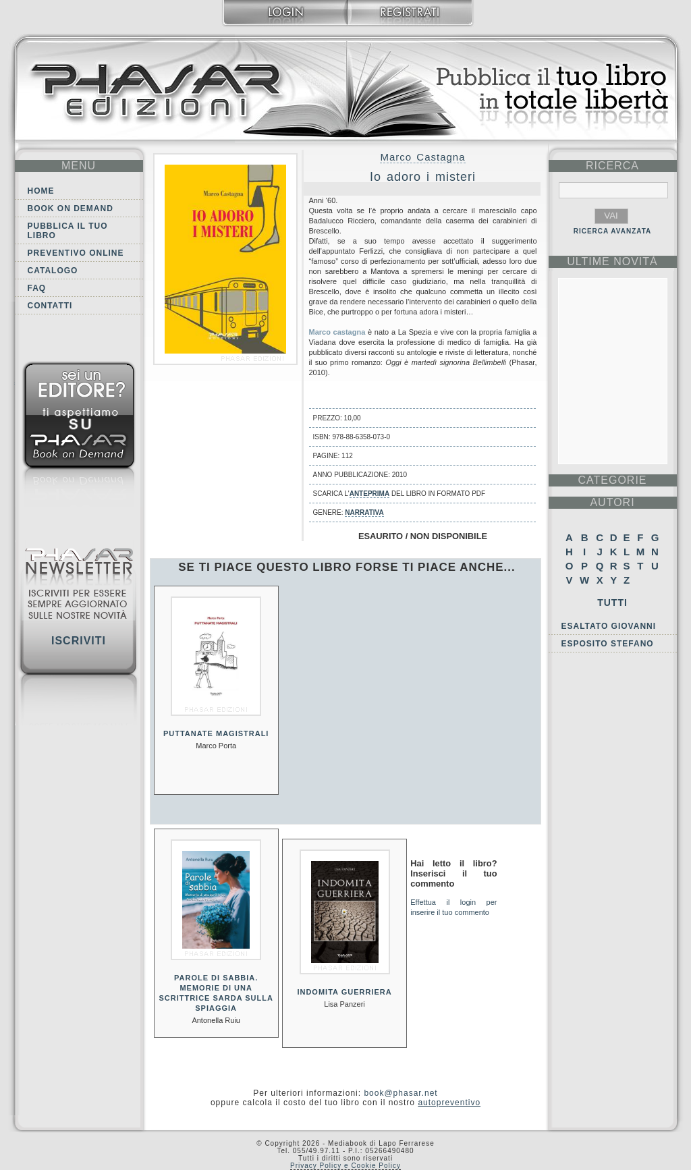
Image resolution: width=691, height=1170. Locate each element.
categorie (612, 480)
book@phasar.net (400, 1093)
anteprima (369, 493)
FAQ (37, 288)
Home (41, 191)
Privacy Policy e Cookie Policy (345, 1165)
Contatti (50, 305)
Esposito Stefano (607, 643)
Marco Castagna (422, 157)
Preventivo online (76, 253)
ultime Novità (612, 261)
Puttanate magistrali (216, 733)
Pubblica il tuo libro (68, 230)
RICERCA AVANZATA (613, 231)
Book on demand (70, 208)
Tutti (612, 602)
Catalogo (53, 270)
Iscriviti (78, 640)
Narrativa (364, 512)
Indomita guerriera (344, 992)
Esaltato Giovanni (609, 626)
